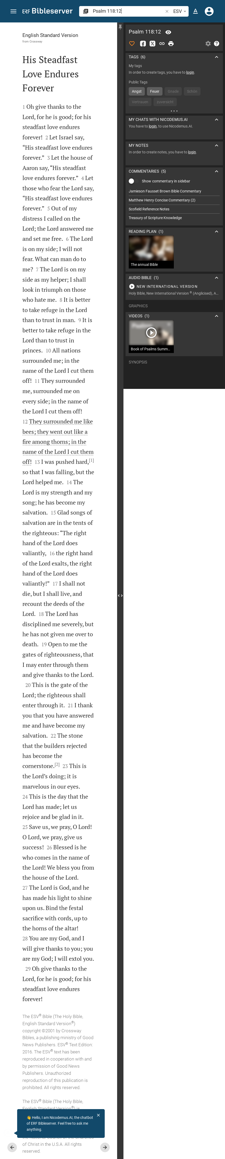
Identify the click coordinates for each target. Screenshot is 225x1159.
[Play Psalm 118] (174, 283)
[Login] (209, 11)
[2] (57, 764)
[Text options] (195, 11)
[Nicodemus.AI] (12, 1133)
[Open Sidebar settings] (208, 43)
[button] (13, 11)
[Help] (216, 43)
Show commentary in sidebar (166, 178)
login (190, 72)
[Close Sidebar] (120, 595)
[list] (174, 201)
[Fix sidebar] (120, 27)
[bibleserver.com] (47, 11)
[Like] (132, 43)
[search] (128, 11)
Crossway (36, 41)
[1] (91, 460)
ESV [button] (180, 11)
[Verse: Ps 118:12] (168, 32)
